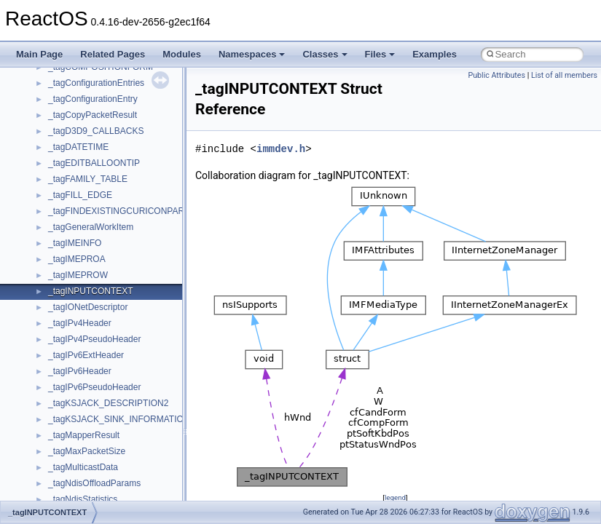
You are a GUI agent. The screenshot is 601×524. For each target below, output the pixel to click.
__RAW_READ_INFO (90, 222)
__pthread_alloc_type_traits (101, 174)
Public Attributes (496, 75)
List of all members (564, 75)
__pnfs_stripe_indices (90, 142)
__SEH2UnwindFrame (91, 366)
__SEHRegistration (85, 462)
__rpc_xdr (67, 334)
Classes (324, 54)
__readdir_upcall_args (91, 254)
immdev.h (280, 149)
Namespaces (252, 54)
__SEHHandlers (79, 414)
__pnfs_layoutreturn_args (97, 110)
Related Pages (112, 54)
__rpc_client (71, 286)
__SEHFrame (74, 398)
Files (380, 54)
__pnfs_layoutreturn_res (95, 126)
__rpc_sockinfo (77, 302)
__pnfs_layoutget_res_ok (97, 94)
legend (395, 497)
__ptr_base (70, 190)
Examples (434, 54)
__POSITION (74, 158)
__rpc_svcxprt (75, 318)
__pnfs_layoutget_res (90, 78)
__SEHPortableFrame (90, 430)
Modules (181, 54)
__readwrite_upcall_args (96, 270)
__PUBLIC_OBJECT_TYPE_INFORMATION (135, 206)
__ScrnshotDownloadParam (102, 350)
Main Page (39, 54)
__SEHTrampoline (83, 478)
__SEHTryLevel (78, 494)
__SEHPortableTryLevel (94, 446)
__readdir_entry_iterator (94, 238)
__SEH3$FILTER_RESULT (101, 382)
